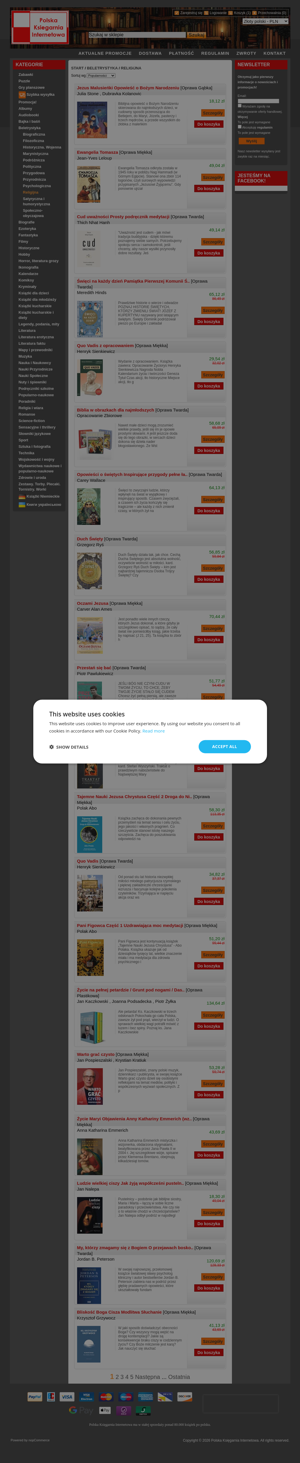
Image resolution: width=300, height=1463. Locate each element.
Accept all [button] (224, 746)
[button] (69, 746)
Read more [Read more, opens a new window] (154, 730)
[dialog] (150, 731)
